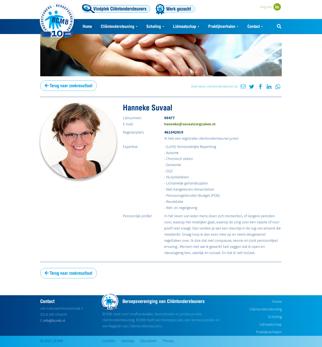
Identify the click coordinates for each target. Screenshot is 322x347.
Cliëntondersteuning (119, 26)
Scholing (155, 26)
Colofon (108, 340)
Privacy (168, 340)
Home (87, 26)
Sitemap (127, 340)
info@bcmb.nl (54, 320)
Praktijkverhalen (223, 26)
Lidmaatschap (186, 26)
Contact (255, 26)
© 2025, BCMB (51, 340)
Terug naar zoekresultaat (68, 85)
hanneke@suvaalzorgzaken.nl (189, 124)
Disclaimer (148, 340)
